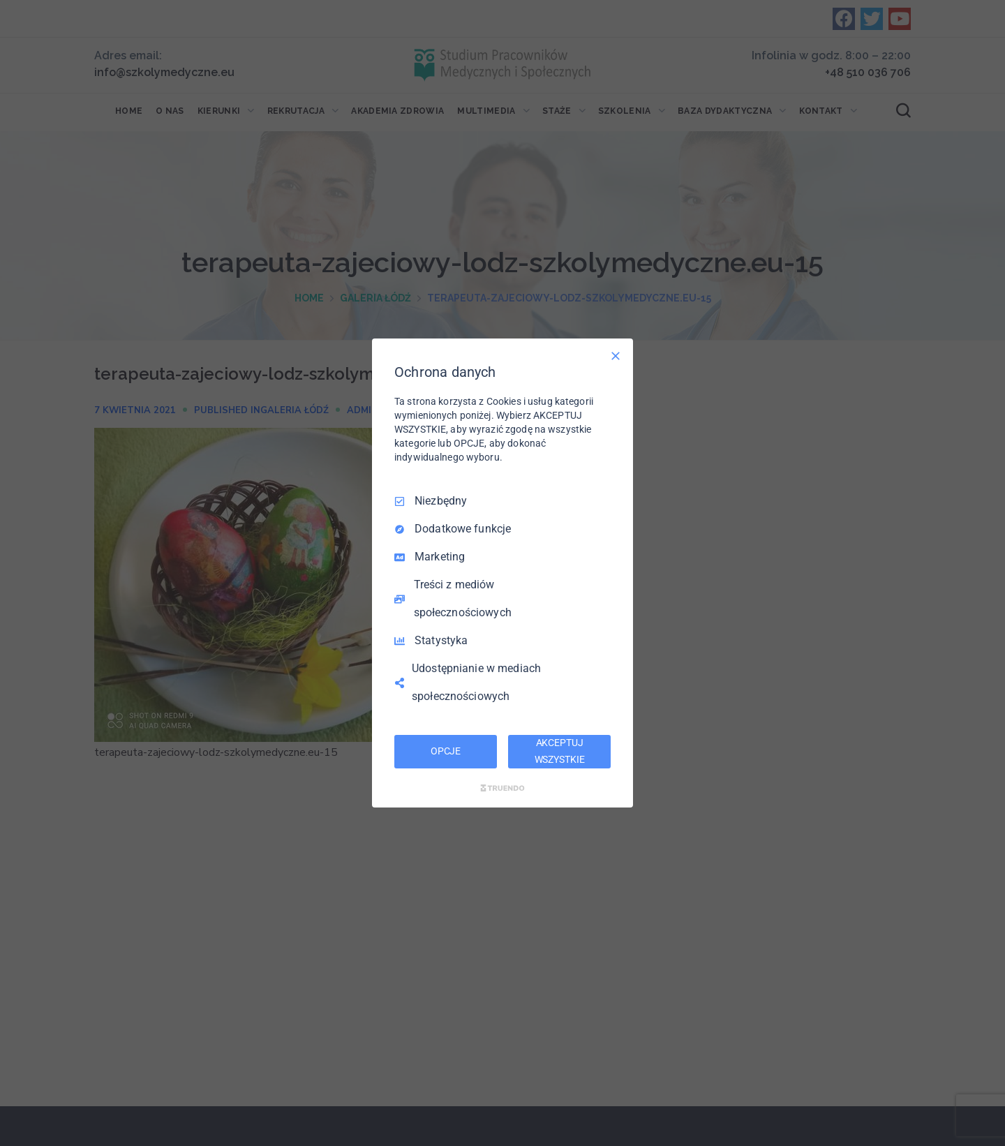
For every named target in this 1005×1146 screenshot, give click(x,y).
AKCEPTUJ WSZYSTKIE (560, 751)
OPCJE (446, 751)
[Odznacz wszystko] (615, 355)
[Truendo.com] (502, 788)
